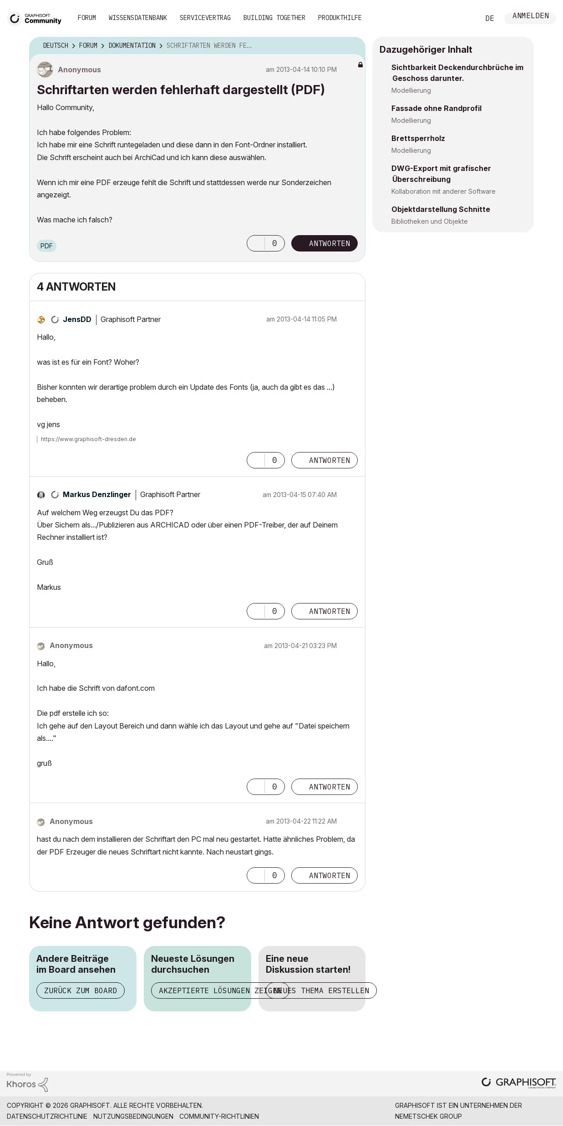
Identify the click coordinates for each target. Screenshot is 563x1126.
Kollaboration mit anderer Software (443, 191)
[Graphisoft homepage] (519, 1083)
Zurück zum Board (80, 990)
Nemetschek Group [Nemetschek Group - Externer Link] (428, 1116)
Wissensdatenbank (138, 18)
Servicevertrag (205, 18)
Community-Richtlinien (219, 1116)
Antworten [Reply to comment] (329, 460)
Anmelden (530, 16)
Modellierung (411, 90)
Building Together (274, 18)
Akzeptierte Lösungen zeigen (220, 990)
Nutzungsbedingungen (133, 1116)
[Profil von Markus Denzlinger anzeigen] (97, 494)
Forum (87, 18)
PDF (47, 246)
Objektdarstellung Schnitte (440, 209)
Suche (462, 18)
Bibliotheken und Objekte (429, 221)
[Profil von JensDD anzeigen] (77, 319)
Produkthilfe (340, 18)
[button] (255, 243)
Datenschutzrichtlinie (47, 1116)
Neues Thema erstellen (321, 990)
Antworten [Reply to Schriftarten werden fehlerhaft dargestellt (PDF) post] (329, 243)
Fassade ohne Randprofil (436, 108)
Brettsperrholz (418, 138)
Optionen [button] (353, 46)
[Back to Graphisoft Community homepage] (37, 17)
